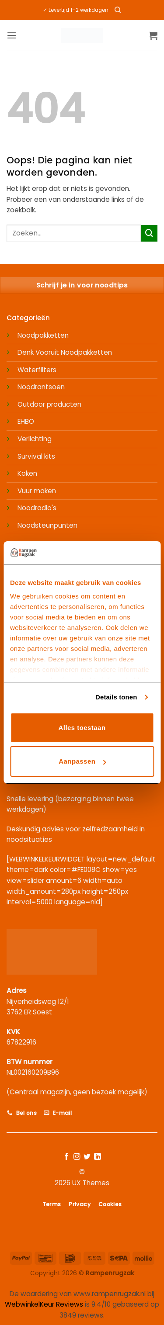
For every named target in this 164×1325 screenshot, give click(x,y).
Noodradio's (36, 507)
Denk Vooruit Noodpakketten (64, 352)
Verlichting (34, 438)
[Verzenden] (149, 233)
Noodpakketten (43, 335)
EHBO (25, 421)
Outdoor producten (49, 404)
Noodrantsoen (41, 386)
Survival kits (36, 456)
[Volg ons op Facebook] (66, 1157)
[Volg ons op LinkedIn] (97, 1157)
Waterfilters (36, 369)
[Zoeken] (118, 10)
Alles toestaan (81, 727)
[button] (12, 35)
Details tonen (116, 697)
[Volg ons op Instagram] (76, 1157)
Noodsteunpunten (47, 525)
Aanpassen (82, 761)
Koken (27, 473)
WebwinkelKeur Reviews (44, 1304)
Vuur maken (36, 490)
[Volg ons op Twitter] (87, 1157)
